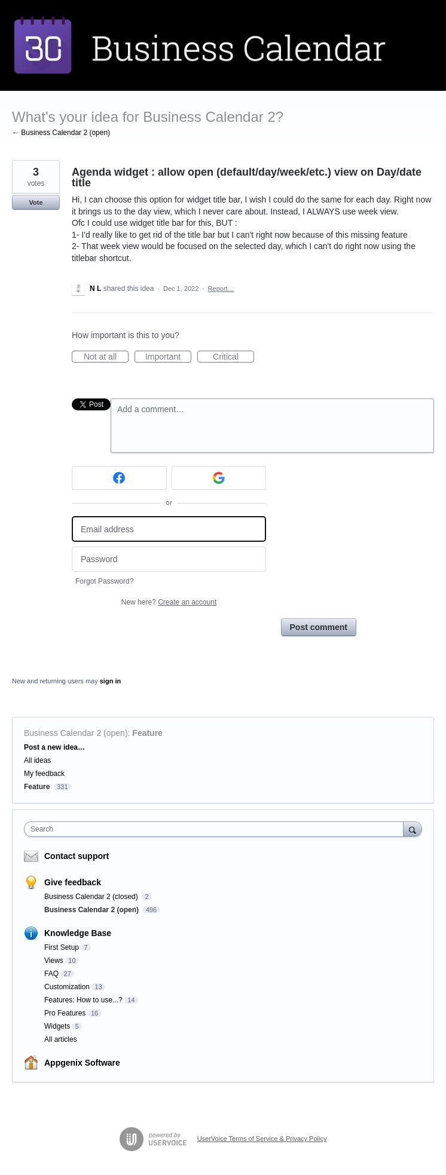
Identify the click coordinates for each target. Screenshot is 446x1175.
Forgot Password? (104, 581)
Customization (67, 987)
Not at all (106, 357)
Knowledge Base (77, 933)
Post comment (318, 627)
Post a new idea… (54, 747)
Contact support (76, 856)
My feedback (44, 773)
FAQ (51, 974)
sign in (110, 681)
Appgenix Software (82, 1062)
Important (168, 357)
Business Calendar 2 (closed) (92, 896)
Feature (147, 733)
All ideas (37, 760)
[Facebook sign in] (119, 478)
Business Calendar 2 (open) (76, 733)
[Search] (412, 828)
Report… (221, 288)
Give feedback (72, 882)
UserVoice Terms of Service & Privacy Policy (262, 1138)
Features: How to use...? (83, 1000)
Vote (35, 202)
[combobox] (216, 829)
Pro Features (64, 1013)
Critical (233, 357)
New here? (168, 602)
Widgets (57, 1026)
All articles (60, 1039)
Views (53, 960)
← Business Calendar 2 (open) (61, 132)
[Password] (169, 559)
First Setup (61, 947)
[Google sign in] (219, 478)
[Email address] (169, 529)
